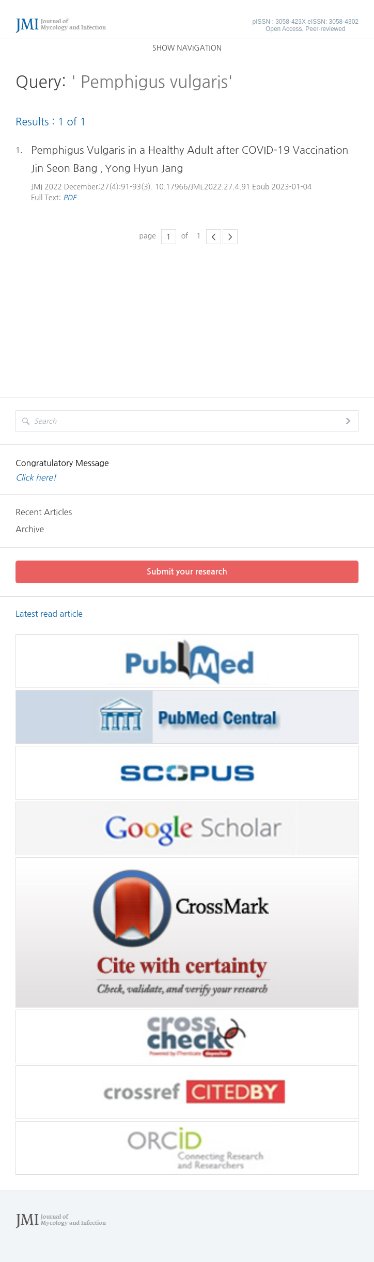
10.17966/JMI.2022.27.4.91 (202, 186)
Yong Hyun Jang (144, 168)
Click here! (35, 477)
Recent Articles (43, 512)
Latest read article (49, 614)
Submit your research (187, 572)
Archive (29, 529)
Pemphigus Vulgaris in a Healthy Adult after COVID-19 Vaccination (189, 150)
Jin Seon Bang (65, 168)
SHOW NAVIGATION (187, 48)
